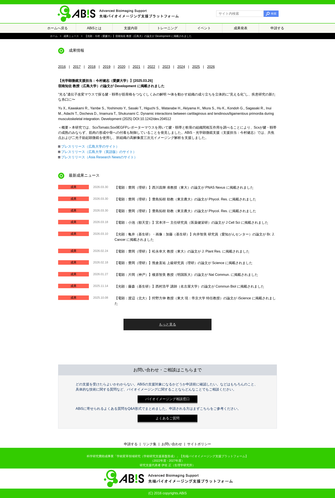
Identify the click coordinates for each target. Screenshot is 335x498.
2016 (62, 67)
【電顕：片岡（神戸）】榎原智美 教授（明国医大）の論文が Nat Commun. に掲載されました (186, 274)
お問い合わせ (172, 444)
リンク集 (149, 444)
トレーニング (167, 28)
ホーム (54, 36)
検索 (273, 13)
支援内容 (131, 28)
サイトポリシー (199, 444)
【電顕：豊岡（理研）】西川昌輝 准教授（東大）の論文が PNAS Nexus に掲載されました (184, 187)
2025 (196, 67)
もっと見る (167, 323)
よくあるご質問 (167, 417)
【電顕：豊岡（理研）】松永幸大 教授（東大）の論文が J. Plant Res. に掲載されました (182, 251)
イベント (204, 28)
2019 (106, 67)
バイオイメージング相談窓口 (167, 398)
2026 (211, 67)
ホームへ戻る (57, 28)
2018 (92, 67)
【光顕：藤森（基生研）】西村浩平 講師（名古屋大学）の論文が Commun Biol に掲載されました (189, 286)
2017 (77, 67)
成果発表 (240, 28)
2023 (166, 67)
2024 (181, 67)
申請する (277, 28)
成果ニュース (71, 36)
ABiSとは (94, 28)
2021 (136, 67)
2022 (151, 67)
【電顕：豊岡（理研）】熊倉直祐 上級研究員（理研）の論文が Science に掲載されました (184, 263)
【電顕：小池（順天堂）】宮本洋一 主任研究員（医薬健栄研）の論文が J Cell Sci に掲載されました (191, 222)
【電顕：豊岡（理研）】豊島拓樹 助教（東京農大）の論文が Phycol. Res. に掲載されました (185, 199)
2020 (121, 67)
